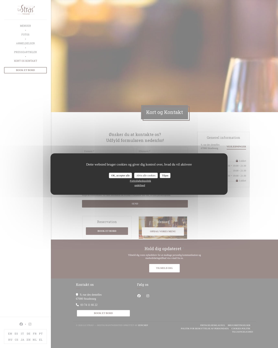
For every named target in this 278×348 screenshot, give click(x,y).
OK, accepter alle (120, 175)
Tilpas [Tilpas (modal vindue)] (165, 175)
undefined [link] (140, 185)
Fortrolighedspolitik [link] (140, 180)
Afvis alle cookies (145, 175)
